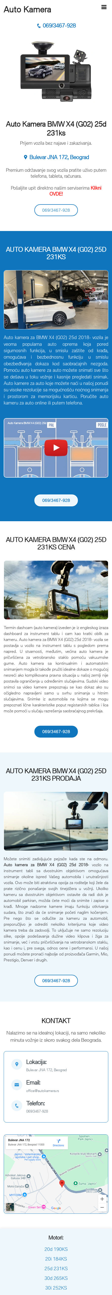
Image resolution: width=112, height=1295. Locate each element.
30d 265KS (56, 1278)
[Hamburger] (103, 7)
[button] (11, 302)
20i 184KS (56, 1259)
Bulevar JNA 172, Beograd (56, 157)
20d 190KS (56, 1249)
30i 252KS (56, 1288)
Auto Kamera (27, 9)
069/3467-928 (56, 26)
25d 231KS (56, 1268)
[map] (56, 1066)
